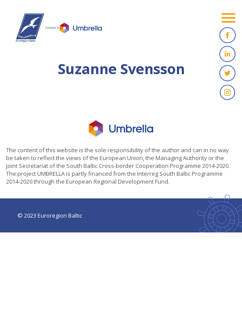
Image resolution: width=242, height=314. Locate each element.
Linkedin (227, 54)
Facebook (227, 35)
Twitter (227, 73)
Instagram (227, 92)
